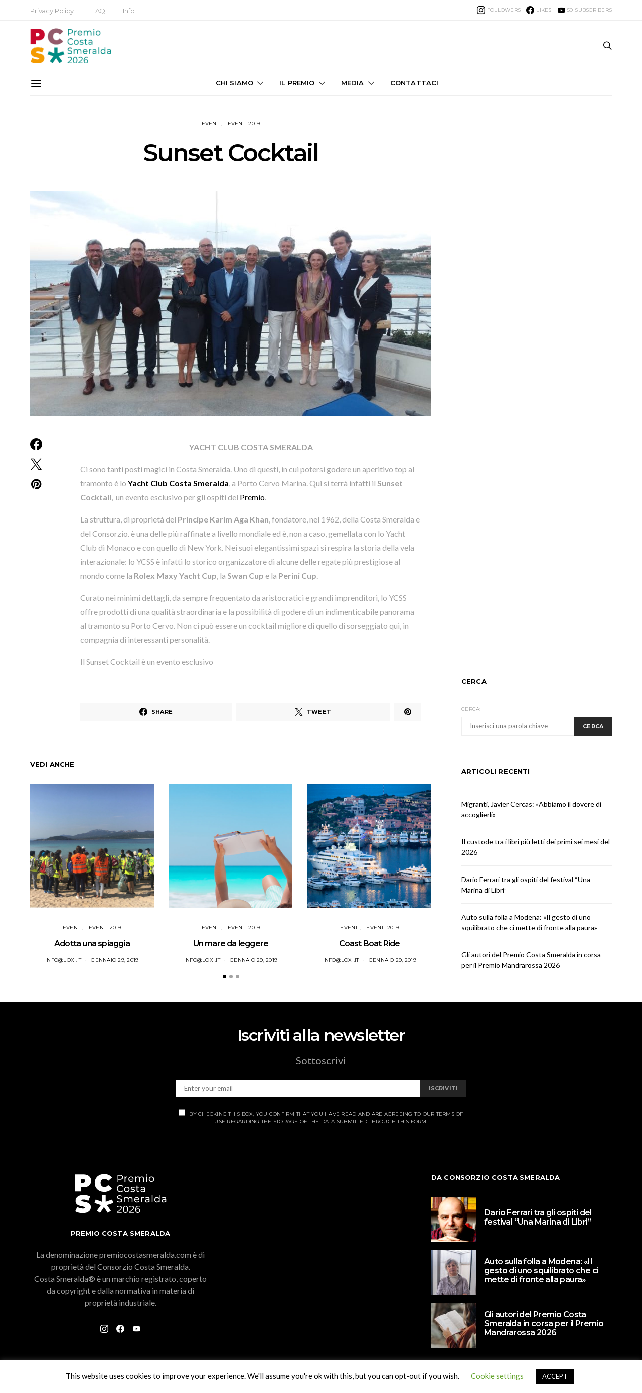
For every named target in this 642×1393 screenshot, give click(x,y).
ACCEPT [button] (555, 1376)
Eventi (211, 123)
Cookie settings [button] (497, 1375)
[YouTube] (584, 10)
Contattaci (414, 83)
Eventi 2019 (244, 123)
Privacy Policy (52, 11)
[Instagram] (499, 10)
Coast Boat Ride (369, 943)
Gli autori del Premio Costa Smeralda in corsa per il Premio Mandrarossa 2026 (543, 1323)
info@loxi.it (63, 960)
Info (128, 11)
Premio (252, 497)
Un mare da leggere (231, 943)
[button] (224, 976)
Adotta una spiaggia (92, 943)
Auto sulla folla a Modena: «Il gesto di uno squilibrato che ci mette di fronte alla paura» (541, 1270)
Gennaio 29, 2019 (114, 960)
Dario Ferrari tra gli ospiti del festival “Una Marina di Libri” (538, 1217)
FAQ (98, 11)
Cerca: (471, 709)
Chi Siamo (234, 83)
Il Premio (296, 83)
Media (352, 83)
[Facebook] (538, 10)
